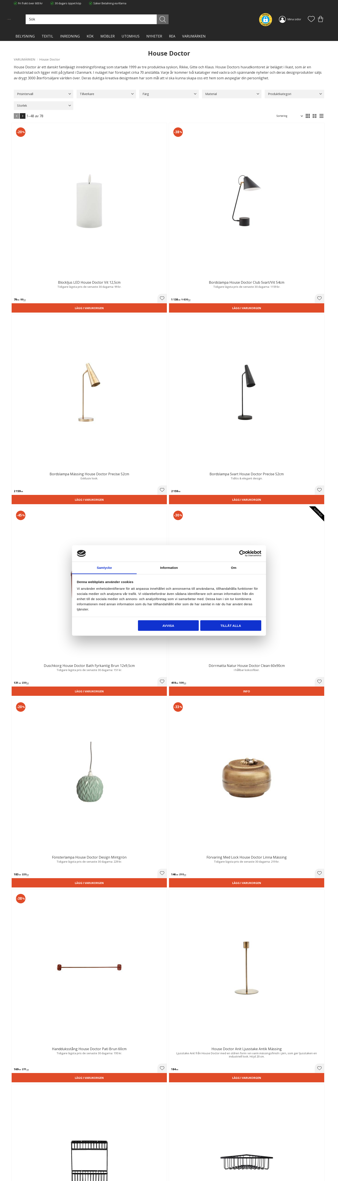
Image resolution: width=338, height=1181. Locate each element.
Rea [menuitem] (172, 36)
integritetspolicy (277, 1097)
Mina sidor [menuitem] (294, 19)
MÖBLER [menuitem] (107, 36)
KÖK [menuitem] (90, 36)
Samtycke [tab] (104, 567)
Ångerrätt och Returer (107, 1151)
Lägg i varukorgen (37, 212)
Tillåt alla (231, 625)
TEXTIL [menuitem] (47, 36)
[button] (311, 19)
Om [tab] (233, 567)
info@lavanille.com (35, 1164)
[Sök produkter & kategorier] (141, 19)
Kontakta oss (101, 1160)
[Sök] (188, 19)
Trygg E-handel (102, 1147)
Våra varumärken (104, 1169)
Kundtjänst (179, 1147)
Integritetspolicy (103, 1156)
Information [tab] (169, 567)
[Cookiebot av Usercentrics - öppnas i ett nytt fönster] (242, 553)
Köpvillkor (178, 1151)
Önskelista (179, 1172)
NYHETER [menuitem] (154, 36)
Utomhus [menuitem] (130, 36)
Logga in (177, 1167)
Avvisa (168, 625)
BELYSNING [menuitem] (25, 36)
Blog (96, 1165)
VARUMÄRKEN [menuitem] (194, 36)
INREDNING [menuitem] (70, 36)
